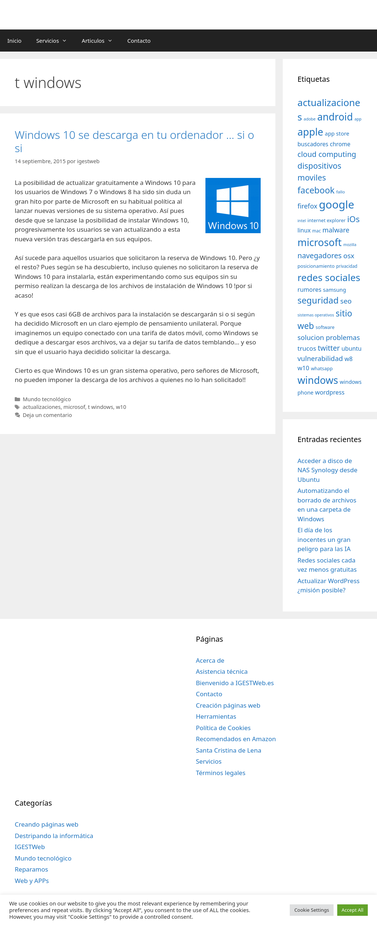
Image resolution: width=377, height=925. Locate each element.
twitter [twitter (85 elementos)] (329, 348)
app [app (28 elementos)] (358, 119)
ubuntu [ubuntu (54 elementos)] (352, 348)
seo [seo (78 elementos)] (346, 301)
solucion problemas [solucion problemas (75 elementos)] (328, 337)
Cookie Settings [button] (311, 910)
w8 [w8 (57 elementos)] (349, 359)
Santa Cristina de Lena (228, 750)
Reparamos (31, 869)
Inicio (14, 40)
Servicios (55, 40)
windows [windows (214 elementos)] (317, 380)
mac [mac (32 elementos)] (316, 231)
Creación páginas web (228, 705)
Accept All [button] (352, 910)
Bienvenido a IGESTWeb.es (235, 683)
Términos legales (221, 772)
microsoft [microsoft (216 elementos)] (319, 242)
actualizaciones (42, 406)
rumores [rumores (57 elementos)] (309, 289)
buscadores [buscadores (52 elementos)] (312, 144)
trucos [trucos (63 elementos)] (306, 348)
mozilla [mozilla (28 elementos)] (350, 244)
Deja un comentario (47, 414)
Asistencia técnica (222, 671)
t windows (100, 406)
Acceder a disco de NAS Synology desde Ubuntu (327, 470)
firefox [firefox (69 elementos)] (307, 206)
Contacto (139, 40)
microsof (74, 406)
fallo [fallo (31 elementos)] (340, 192)
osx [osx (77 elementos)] (348, 255)
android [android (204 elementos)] (335, 116)
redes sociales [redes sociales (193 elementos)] (328, 277)
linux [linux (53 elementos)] (304, 230)
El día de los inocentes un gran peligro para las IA (323, 539)
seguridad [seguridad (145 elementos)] (318, 300)
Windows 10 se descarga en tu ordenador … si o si (134, 141)
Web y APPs (32, 880)
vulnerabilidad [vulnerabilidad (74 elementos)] (320, 358)
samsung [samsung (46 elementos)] (334, 289)
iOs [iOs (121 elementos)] (353, 219)
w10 (121, 406)
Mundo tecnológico (47, 399)
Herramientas (216, 716)
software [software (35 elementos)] (325, 327)
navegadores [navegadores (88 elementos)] (319, 255)
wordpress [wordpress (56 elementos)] (330, 392)
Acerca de (210, 660)
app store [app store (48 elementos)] (337, 133)
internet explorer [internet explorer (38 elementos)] (326, 220)
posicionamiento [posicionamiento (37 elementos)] (316, 266)
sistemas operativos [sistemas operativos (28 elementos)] (315, 315)
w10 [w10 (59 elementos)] (303, 368)
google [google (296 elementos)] (336, 204)
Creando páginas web (46, 824)
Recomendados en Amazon (236, 739)
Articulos (101, 40)
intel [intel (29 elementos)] (301, 220)
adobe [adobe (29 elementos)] (310, 119)
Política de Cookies (223, 727)
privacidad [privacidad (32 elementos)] (346, 266)
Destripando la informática (54, 835)
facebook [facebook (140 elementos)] (316, 190)
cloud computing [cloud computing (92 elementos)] (326, 154)
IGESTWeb (30, 846)
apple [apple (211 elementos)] (310, 132)
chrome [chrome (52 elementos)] (340, 144)
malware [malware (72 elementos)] (336, 229)
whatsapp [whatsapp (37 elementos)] (321, 368)
